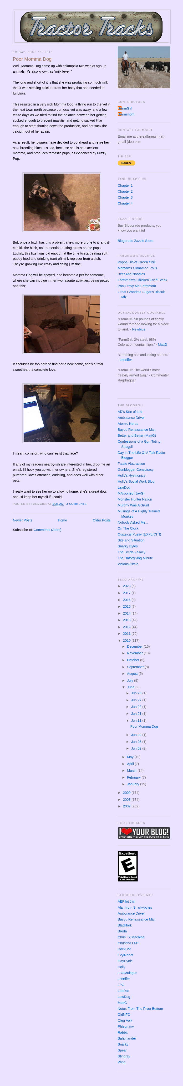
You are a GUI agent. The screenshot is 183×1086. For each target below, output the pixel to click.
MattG (162, 344)
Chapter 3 (125, 197)
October (133, 660)
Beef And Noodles (131, 274)
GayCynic (125, 961)
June (131, 687)
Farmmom (126, 114)
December (135, 646)
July (130, 680)
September (136, 667)
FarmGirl (125, 108)
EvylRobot (125, 955)
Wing (122, 1062)
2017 (127, 593)
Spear (122, 1050)
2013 (127, 620)
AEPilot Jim (126, 901)
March (132, 770)
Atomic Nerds (128, 423)
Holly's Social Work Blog (136, 481)
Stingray (124, 1056)
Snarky (123, 1044)
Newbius (138, 329)
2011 (127, 634)
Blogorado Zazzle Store (135, 241)
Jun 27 (136, 700)
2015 (127, 606)
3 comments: (77, 503)
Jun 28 (136, 693)
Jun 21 (136, 714)
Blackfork (125, 925)
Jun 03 (136, 742)
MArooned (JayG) (131, 493)
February (134, 777)
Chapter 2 (125, 191)
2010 (127, 640)
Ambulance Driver (131, 418)
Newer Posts (22, 520)
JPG (121, 985)
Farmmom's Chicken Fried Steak (142, 280)
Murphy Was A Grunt (133, 505)
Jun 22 (136, 707)
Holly (121, 967)
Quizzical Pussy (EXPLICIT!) (139, 534)
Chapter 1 (125, 185)
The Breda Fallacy (131, 552)
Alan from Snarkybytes (135, 907)
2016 (127, 600)
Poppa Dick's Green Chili (136, 262)
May (130, 757)
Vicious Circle (128, 564)
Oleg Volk (125, 1020)
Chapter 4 (125, 203)
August (132, 674)
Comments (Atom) (47, 530)
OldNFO (124, 1014)
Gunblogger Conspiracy (135, 469)
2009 (127, 793)
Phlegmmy (126, 1026)
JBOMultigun (127, 973)
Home (62, 520)
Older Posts (102, 520)
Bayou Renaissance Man (137, 429)
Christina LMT (128, 943)
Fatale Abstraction (131, 463)
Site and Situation (131, 540)
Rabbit (122, 1032)
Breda (122, 931)
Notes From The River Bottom (140, 1009)
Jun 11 (136, 720)
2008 (127, 799)
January (133, 784)
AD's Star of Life (130, 412)
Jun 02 (136, 748)
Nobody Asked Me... (133, 522)
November (135, 653)
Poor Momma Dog (32, 59)
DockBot (124, 949)
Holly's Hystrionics (131, 475)
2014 (127, 613)
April (131, 764)
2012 (127, 627)
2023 (127, 586)
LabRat (123, 991)
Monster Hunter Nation (135, 499)
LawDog (124, 487)
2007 (127, 806)
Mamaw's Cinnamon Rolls (137, 268)
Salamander (127, 1038)
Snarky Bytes (128, 546)
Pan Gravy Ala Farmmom (137, 286)
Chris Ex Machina (131, 937)
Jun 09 (136, 735)
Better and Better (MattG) (137, 435)
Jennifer (126, 360)
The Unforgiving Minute (135, 558)
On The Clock (128, 528)
